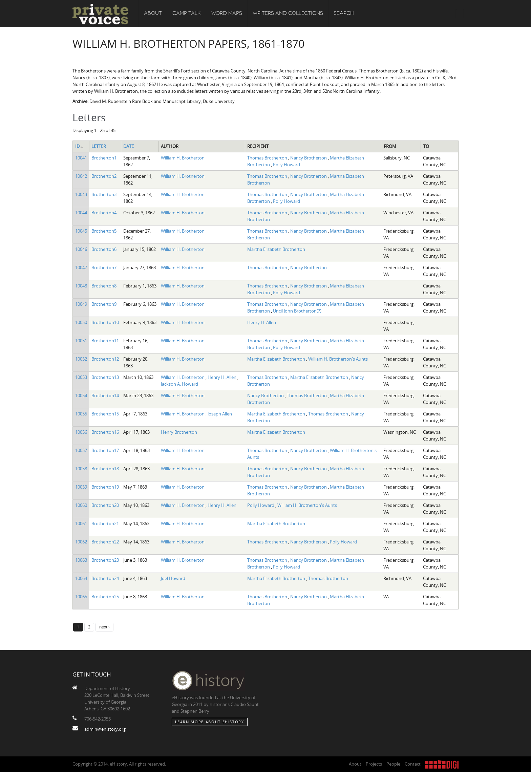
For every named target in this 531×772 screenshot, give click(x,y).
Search (344, 13)
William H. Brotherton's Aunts (338, 359)
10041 (81, 158)
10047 (81, 267)
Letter (98, 146)
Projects (374, 764)
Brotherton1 (103, 158)
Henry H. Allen (261, 322)
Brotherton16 (105, 432)
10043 (81, 194)
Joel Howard (173, 578)
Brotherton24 (105, 578)
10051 (81, 341)
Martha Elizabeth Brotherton (276, 249)
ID (79, 146)
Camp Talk (186, 13)
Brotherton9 (103, 304)
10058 (81, 469)
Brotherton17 (105, 450)
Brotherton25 (105, 597)
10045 (81, 231)
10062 (81, 542)
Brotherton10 (105, 322)
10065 (81, 597)
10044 (81, 213)
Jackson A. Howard (179, 384)
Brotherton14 (105, 395)
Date (128, 146)
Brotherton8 (103, 286)
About (153, 13)
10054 (81, 395)
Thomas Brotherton (267, 158)
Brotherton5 (103, 231)
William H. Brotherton (183, 158)
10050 (81, 322)
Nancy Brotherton (309, 158)
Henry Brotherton (179, 432)
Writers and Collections (288, 13)
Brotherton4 (103, 213)
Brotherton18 (105, 469)
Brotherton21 (105, 523)
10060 (81, 505)
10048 (81, 286)
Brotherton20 (105, 505)
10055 (81, 414)
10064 (81, 578)
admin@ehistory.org (105, 729)
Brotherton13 (105, 377)
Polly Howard (286, 165)
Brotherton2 (103, 176)
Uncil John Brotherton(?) (297, 311)
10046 (81, 249)
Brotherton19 (105, 487)
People (393, 764)
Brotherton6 (103, 249)
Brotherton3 (103, 194)
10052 (81, 359)
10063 (81, 560)
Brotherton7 (103, 267)
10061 (81, 523)
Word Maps (226, 13)
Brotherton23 (105, 560)
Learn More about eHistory (209, 721)
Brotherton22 (105, 542)
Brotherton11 (105, 341)
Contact (413, 764)
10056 (81, 432)
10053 (81, 377)
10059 (81, 487)
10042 (81, 176)
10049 (81, 304)
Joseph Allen (220, 414)
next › (104, 626)
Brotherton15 (105, 414)
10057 (81, 450)
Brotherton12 (105, 359)
